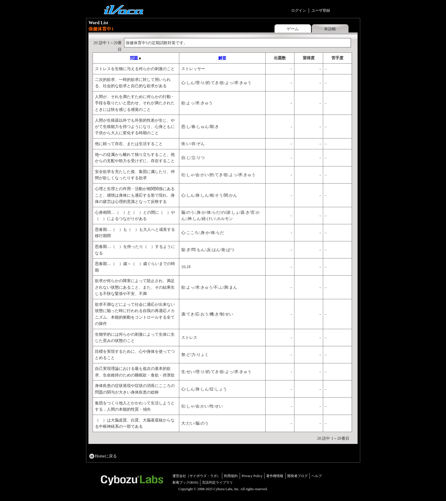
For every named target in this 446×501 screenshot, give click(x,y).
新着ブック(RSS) (185, 482)
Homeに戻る (106, 456)
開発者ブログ (297, 476)
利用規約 (231, 476)
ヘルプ (316, 476)
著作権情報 (274, 476)
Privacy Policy (252, 476)
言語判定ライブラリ (217, 482)
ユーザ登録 (320, 10)
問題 (134, 58)
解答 (222, 58)
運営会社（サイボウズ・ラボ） (196, 476)
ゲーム (293, 29)
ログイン (298, 10)
